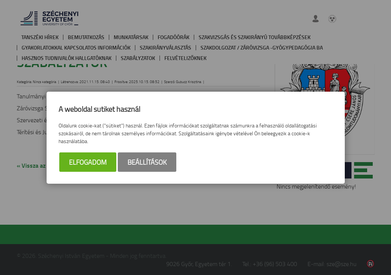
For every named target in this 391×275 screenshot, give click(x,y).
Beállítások (147, 162)
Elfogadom (88, 162)
